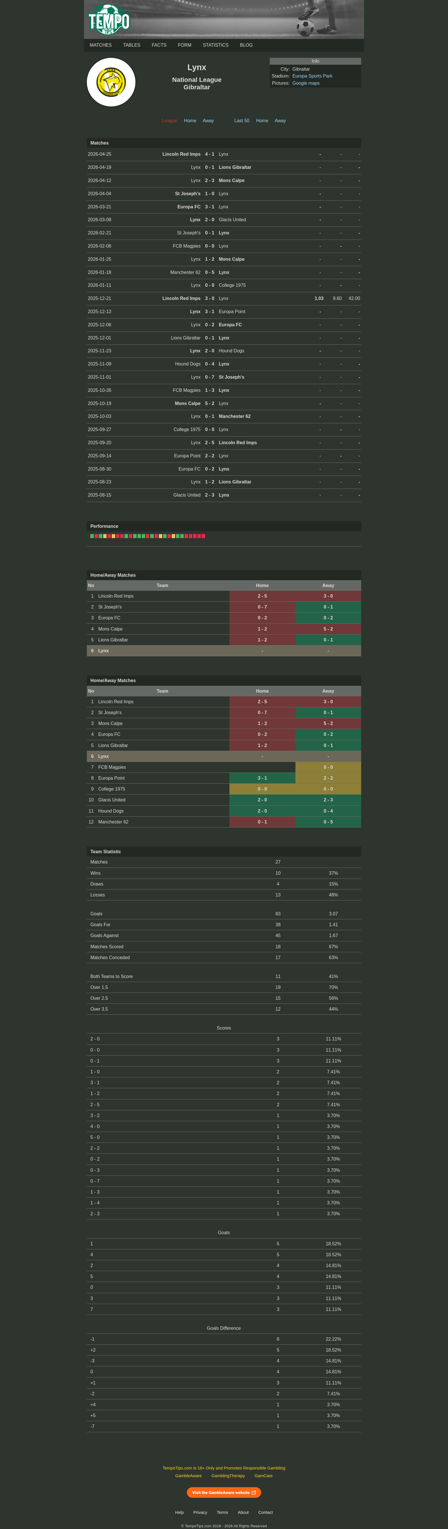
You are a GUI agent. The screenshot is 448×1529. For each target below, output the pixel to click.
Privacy (200, 1512)
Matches (101, 45)
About (243, 1512)
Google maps (306, 83)
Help (179, 1512)
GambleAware (188, 1475)
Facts (159, 45)
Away (208, 120)
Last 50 (241, 120)
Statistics (216, 45)
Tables (131, 45)
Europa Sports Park (313, 76)
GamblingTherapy (228, 1475)
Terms (222, 1512)
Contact (265, 1512)
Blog (246, 45)
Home (190, 120)
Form (184, 45)
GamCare (264, 1475)
